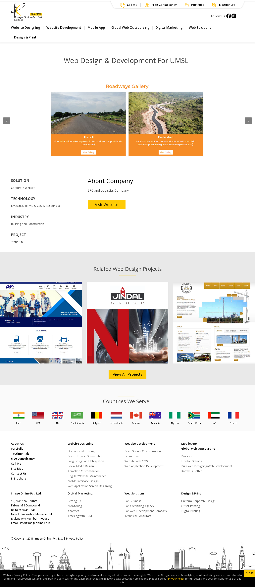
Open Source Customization (143, 451)
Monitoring (75, 506)
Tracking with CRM (80, 516)
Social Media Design (81, 466)
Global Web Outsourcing (130, 27)
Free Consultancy (23, 458)
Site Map (17, 468)
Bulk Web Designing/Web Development (206, 466)
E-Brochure (18, 478)
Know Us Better (191, 471)
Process (186, 456)
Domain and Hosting (81, 451)
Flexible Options (191, 461)
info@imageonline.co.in (35, 523)
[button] (128, 5)
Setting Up (74, 501)
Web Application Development (144, 466)
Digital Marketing (169, 27)
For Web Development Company (146, 511)
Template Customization (84, 471)
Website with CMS (136, 461)
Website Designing (25, 27)
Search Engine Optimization (85, 456)
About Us (17, 443)
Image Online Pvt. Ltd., (26, 493)
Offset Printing (190, 506)
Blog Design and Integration (86, 461)
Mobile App (96, 27)
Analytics (73, 511)
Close (249, 573)
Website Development (63, 27)
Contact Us (18, 473)
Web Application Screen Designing (90, 486)
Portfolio (17, 448)
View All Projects (127, 374)
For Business (133, 501)
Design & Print (25, 37)
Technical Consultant (138, 516)
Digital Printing (190, 511)
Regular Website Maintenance (87, 476)
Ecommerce (132, 456)
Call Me (16, 463)
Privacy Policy (74, 538)
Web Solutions (200, 27)
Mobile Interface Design (83, 481)
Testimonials (20, 453)
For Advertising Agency (139, 506)
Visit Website (106, 204)
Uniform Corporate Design (198, 501)
